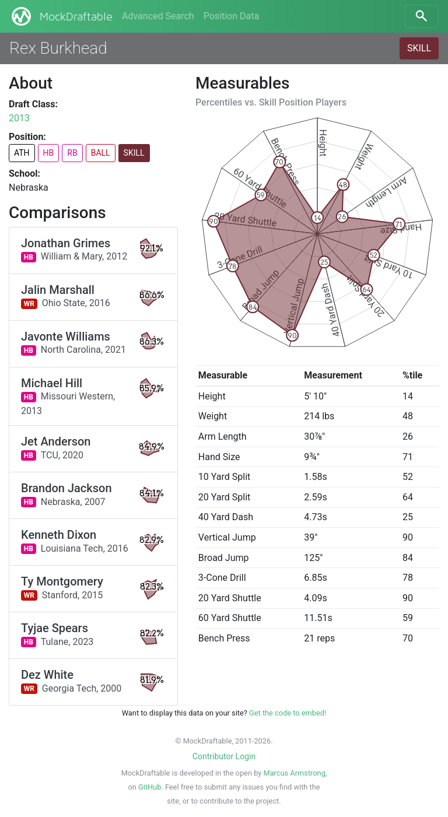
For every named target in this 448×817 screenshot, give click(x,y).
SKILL (419, 48)
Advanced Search (158, 16)
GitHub (149, 787)
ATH (22, 152)
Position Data (231, 16)
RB (72, 152)
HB (48, 152)
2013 (19, 118)
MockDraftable (61, 16)
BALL (100, 152)
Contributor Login (224, 756)
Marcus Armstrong (294, 773)
